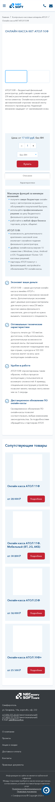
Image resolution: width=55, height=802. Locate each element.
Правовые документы (13, 765)
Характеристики (27, 182)
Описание (27, 175)
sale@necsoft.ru (16, 719)
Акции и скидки (9, 745)
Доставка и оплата (11, 751)
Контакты (6, 758)
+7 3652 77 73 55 (10, 717)
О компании (8, 731)
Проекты (6, 738)
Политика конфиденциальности (26, 789)
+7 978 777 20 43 (10, 715)
